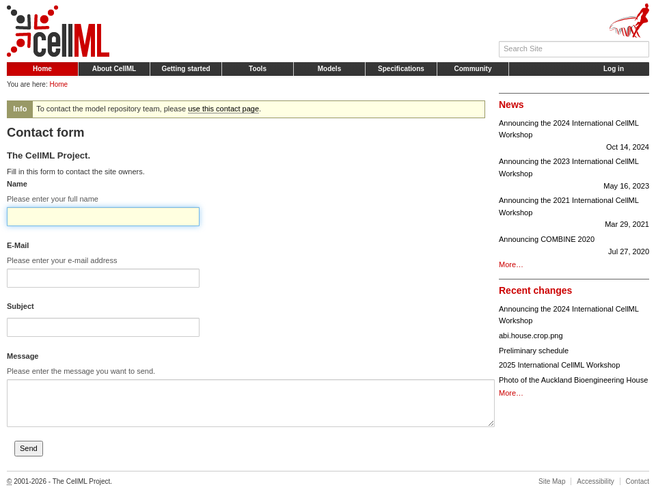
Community (473, 68)
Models (329, 68)
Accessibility (595, 481)
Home (42, 68)
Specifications (401, 68)
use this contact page (223, 109)
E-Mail (18, 245)
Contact (637, 481)
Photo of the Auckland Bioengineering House (573, 380)
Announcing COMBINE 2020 (574, 246)
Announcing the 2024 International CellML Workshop (574, 136)
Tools (257, 68)
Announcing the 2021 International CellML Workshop (574, 213)
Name (17, 184)
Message (22, 356)
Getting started (185, 68)
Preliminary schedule (534, 350)
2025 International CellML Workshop (559, 365)
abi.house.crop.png (531, 335)
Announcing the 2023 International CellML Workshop (574, 174)
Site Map (551, 481)
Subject (20, 306)
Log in (613, 68)
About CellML (114, 68)
